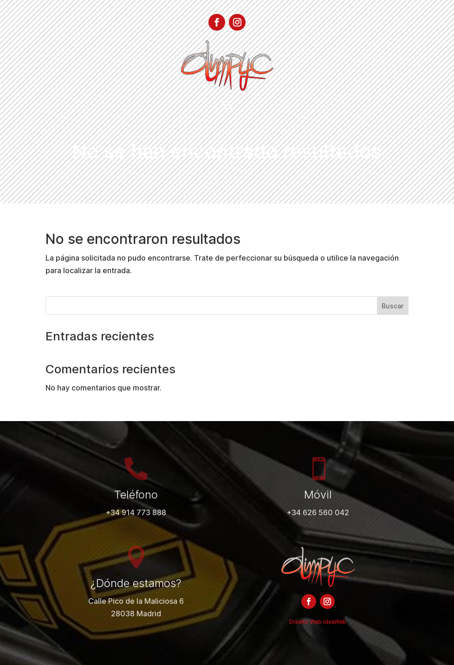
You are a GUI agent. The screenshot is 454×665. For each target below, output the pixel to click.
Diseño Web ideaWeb (317, 621)
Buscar (392, 306)
